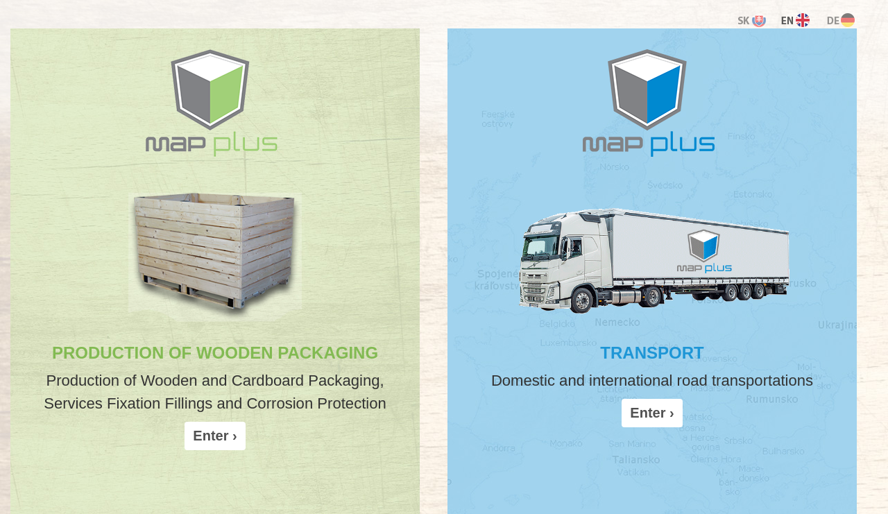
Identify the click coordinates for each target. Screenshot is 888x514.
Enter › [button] (215, 435)
